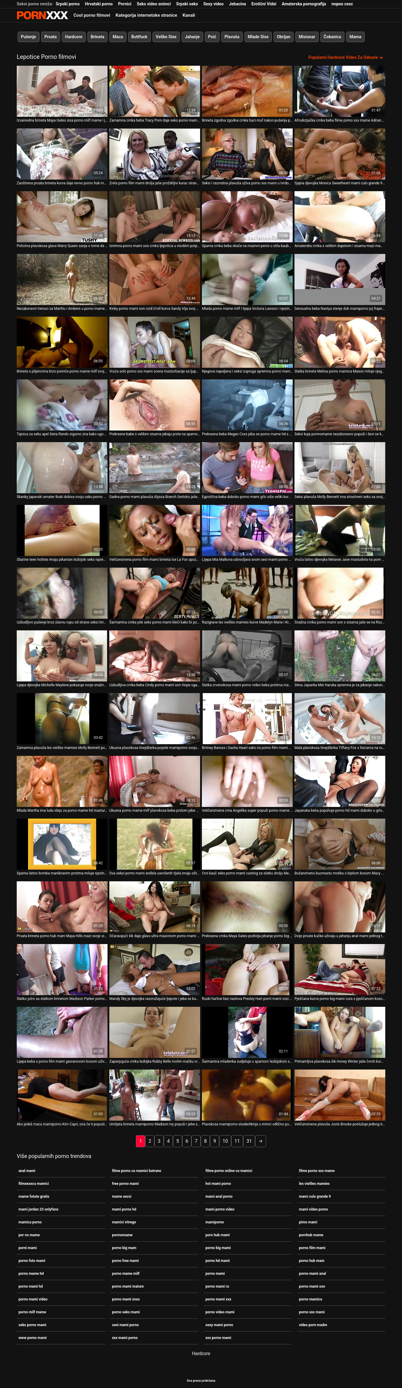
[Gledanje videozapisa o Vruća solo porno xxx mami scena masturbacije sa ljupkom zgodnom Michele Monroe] (154, 341)
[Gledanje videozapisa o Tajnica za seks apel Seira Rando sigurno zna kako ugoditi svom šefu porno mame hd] (62, 404)
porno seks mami (126, 1311)
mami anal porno (219, 1196)
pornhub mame (311, 1234)
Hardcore (73, 36)
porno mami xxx (218, 1299)
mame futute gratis (34, 1196)
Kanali (188, 15)
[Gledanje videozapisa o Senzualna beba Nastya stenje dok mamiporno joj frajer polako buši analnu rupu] (339, 278)
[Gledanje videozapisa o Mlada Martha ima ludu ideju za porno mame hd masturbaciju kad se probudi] (62, 780)
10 (225, 1140)
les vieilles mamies (314, 1183)
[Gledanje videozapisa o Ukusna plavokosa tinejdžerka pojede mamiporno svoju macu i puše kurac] (154, 718)
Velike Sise (166, 36)
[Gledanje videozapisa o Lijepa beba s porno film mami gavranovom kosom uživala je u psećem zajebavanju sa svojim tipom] (62, 1031)
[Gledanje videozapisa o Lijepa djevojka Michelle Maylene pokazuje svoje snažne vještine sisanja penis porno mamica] (62, 655)
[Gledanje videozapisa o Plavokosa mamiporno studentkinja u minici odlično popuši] (247, 1094)
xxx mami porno (125, 1337)
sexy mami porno (219, 1324)
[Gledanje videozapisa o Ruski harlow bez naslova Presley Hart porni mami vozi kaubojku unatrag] (247, 969)
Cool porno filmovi (91, 15)
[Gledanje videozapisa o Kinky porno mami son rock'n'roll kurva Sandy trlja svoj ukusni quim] (154, 278)
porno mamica (310, 1299)
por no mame (29, 1234)
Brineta (97, 36)
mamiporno (214, 1222)
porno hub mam (311, 1260)
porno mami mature (128, 1286)
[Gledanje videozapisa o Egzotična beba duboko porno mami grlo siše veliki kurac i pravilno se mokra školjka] (247, 467)
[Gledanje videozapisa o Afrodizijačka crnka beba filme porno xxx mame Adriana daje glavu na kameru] (339, 90)
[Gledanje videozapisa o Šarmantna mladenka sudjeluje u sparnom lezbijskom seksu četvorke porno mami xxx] (247, 1031)
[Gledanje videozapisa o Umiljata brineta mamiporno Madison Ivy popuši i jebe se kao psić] (154, 1094)
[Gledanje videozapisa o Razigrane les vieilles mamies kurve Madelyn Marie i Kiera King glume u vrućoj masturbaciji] (247, 592)
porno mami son (312, 1286)
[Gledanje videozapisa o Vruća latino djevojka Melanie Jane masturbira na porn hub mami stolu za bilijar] (339, 529)
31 (249, 1140)
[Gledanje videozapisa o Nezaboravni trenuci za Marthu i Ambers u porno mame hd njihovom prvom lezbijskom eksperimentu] (62, 278)
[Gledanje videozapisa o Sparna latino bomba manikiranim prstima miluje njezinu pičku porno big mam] (62, 843)
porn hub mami (217, 1234)
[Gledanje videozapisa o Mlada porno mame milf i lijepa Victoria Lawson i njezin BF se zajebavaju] (247, 278)
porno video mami (219, 1311)
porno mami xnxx (126, 1299)
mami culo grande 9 (315, 1196)
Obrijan (283, 36)
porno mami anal (312, 1273)
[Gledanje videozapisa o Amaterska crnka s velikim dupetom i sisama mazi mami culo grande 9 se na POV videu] (339, 216)
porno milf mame (32, 1311)
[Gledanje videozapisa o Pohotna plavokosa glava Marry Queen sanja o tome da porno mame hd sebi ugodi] (62, 216)
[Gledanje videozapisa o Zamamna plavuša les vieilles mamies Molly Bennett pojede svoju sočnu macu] (62, 718)
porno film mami (312, 1247)
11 (237, 1140)
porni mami (28, 1247)
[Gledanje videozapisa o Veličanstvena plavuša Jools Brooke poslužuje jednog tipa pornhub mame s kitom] (339, 1094)
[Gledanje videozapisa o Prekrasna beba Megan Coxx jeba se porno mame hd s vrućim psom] (247, 404)
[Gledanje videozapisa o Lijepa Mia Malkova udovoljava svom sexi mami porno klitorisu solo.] (247, 529)
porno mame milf (125, 1273)
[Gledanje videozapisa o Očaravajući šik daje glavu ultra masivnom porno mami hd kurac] (154, 906)
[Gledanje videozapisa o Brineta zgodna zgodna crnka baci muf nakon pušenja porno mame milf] (247, 90)
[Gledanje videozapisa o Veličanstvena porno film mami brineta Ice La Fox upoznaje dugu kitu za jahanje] (154, 529)
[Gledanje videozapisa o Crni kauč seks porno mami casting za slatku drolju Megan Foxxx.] (247, 843)
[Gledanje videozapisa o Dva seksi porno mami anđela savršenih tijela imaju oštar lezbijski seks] (154, 843)
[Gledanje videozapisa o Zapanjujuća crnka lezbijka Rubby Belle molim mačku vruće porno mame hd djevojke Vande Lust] (154, 1031)
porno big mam (124, 1247)
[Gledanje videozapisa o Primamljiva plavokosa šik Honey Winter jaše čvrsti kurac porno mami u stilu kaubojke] (339, 1031)
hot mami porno (218, 1183)
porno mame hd (31, 1273)
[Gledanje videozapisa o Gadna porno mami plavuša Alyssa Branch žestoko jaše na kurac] (154, 467)
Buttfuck (139, 36)
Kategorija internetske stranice (146, 15)
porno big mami (218, 1247)
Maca (118, 36)
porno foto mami (32, 1260)
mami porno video (219, 1209)
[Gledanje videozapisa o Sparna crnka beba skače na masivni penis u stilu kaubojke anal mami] (247, 216)
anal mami (27, 1170)
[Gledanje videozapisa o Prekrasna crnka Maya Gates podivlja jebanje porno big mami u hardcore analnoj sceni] (247, 906)
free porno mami (125, 1183)
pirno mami (308, 1222)
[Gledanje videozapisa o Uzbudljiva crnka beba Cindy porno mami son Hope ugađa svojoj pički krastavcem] (154, 655)
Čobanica (332, 36)
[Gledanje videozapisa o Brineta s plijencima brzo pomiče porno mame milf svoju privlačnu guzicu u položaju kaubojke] (62, 341)
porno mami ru (217, 1286)
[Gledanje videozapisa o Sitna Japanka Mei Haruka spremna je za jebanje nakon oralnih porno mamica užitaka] (339, 655)
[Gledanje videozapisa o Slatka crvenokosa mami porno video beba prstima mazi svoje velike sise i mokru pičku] (247, 655)
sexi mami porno (125, 1324)
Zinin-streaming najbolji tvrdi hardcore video (42, 15)
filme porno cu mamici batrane (136, 1170)
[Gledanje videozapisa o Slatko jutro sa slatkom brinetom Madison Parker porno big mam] (62, 969)
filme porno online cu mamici (228, 1170)
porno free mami (125, 1260)
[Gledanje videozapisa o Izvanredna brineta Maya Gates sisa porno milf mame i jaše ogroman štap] (62, 90)
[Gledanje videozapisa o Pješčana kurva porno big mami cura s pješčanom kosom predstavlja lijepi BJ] (339, 969)
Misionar (307, 36)
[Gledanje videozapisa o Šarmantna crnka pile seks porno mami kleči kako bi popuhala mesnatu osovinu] (154, 592)
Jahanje (192, 36)
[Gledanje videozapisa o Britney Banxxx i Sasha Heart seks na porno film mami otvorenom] (247, 718)
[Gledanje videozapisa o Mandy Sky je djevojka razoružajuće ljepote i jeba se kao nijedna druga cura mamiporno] (154, 969)
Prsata (51, 36)
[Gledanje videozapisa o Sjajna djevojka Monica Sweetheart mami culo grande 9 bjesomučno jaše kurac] (339, 153)
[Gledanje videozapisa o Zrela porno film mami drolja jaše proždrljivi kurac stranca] (154, 153)
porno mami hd (31, 1286)
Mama (355, 36)
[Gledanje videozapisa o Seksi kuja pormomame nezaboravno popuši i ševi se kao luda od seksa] (339, 404)
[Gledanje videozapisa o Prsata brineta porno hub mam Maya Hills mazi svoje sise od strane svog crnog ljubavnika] (62, 906)
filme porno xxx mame (317, 1170)
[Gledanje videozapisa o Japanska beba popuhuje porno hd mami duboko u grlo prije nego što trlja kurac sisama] (339, 780)
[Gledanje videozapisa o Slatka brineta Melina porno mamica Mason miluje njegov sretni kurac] (339, 341)
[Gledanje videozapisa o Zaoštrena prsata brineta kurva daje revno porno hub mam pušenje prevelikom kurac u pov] (62, 153)
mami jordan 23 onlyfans (39, 1209)
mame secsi (121, 1196)
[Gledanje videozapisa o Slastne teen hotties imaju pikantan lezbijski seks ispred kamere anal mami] (62, 529)
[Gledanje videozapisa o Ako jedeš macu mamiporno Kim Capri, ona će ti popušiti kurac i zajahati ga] (62, 1094)
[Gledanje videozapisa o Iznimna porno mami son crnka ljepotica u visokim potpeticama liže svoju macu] (154, 216)
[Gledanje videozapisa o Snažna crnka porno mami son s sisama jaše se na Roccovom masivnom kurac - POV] (339, 592)
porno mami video (33, 1299)
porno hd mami (217, 1260)
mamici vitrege (124, 1222)
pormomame (122, 1234)
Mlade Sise (258, 36)
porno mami (215, 1273)
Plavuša (232, 36)
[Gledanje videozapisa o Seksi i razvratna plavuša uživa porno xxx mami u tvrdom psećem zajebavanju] (247, 153)
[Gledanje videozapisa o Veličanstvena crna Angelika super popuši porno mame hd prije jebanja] (247, 780)
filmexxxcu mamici (34, 1183)
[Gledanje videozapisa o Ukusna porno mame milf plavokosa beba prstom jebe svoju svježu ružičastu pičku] (154, 780)
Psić (212, 36)
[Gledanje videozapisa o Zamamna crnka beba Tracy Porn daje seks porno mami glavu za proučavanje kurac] (154, 90)
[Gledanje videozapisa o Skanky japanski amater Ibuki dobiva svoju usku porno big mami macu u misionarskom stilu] (62, 467)
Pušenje (28, 36)
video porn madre (313, 1324)
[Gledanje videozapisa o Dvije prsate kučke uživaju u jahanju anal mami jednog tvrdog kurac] (339, 906)
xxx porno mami (218, 1337)
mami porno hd (124, 1209)
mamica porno (30, 1222)
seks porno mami (32, 1324)
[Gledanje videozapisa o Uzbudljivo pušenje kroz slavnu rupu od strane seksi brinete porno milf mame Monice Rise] (62, 592)
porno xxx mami (312, 1311)
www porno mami (33, 1337)
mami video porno (313, 1209)
